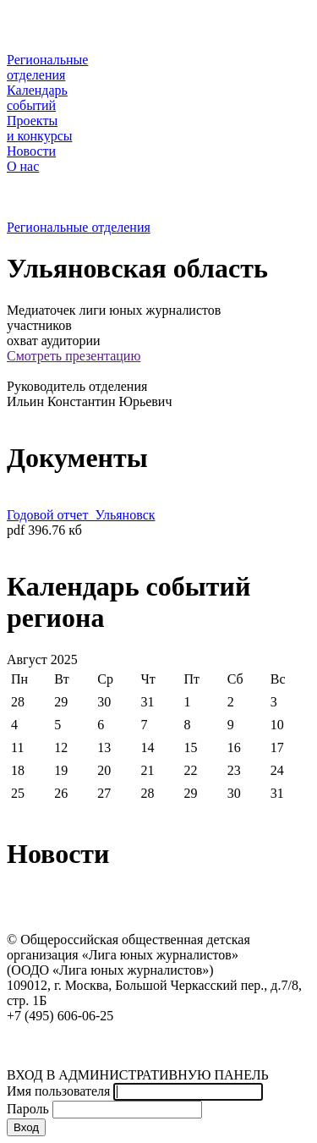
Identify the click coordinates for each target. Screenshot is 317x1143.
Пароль (28, 1109)
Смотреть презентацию (73, 356)
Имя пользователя (58, 1091)
